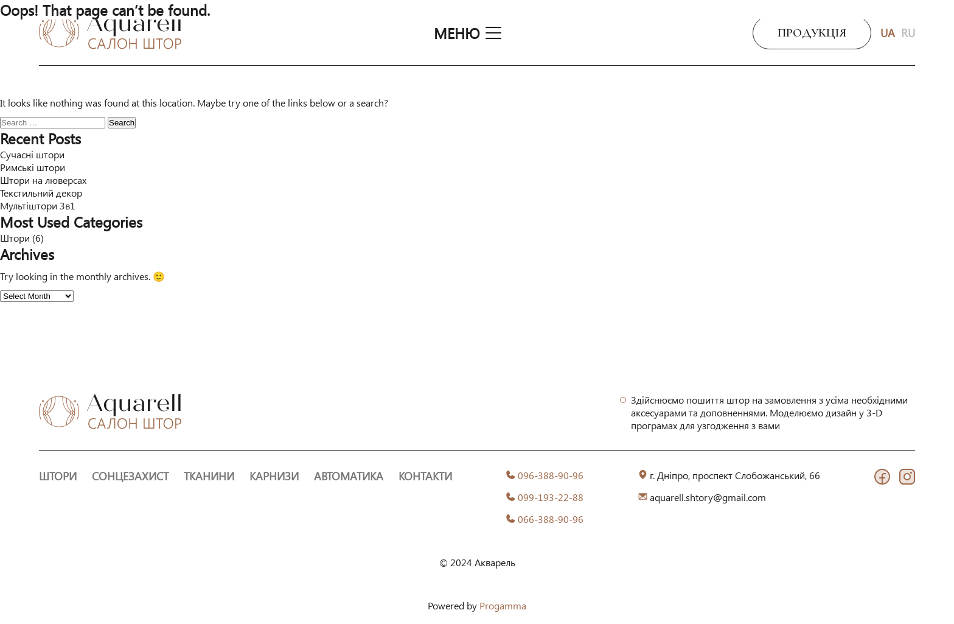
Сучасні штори (32, 154)
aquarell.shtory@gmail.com (708, 497)
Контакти (425, 476)
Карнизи (274, 476)
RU (908, 33)
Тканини (209, 476)
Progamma (502, 605)
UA (887, 33)
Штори (15, 237)
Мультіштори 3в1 (37, 205)
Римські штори (32, 167)
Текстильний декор (41, 192)
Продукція (812, 33)
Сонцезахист (130, 476)
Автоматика (348, 476)
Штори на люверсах (43, 180)
